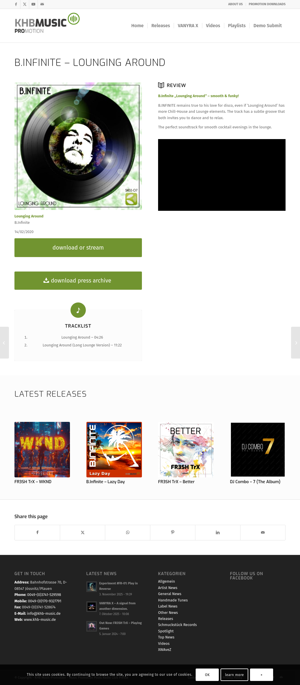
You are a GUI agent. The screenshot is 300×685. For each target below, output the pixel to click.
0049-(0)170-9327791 (44, 601)
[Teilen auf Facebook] (37, 532)
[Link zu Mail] (42, 4)
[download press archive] (78, 281)
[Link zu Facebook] (16, 4)
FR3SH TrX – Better (176, 482)
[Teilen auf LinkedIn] (217, 532)
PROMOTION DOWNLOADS (267, 4)
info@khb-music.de (43, 613)
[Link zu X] (25, 4)
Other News (168, 612)
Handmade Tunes (173, 600)
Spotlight (166, 631)
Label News (167, 606)
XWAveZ (164, 649)
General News (169, 594)
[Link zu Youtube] (33, 4)
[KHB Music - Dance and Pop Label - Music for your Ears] (51, 26)
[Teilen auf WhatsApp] (127, 532)
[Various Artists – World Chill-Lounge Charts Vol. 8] (4, 343)
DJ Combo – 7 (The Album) (255, 482)
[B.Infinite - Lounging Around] (78, 146)
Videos (163, 643)
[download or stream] (78, 247)
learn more (234, 675)
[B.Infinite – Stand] (295, 343)
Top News (166, 637)
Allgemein (166, 581)
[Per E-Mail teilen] (262, 532)
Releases (165, 618)
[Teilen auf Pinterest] (172, 532)
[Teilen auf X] (82, 532)
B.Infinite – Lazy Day (105, 482)
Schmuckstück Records (177, 625)
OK (207, 675)
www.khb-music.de (40, 619)
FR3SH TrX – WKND (32, 482)
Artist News (167, 588)
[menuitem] (235, 4)
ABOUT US (235, 4)
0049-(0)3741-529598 (44, 594)
